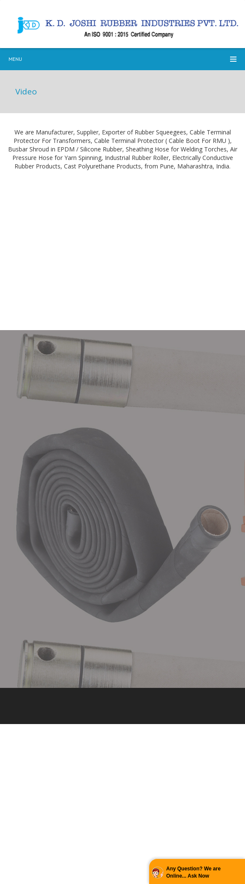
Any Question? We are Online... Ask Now (193, 872)
